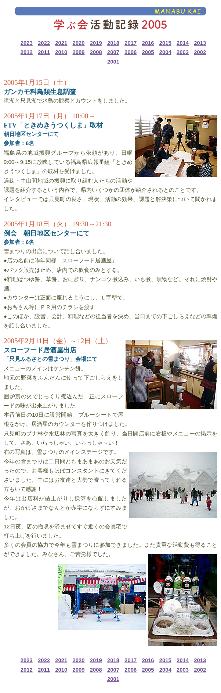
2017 (130, 43)
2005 (148, 52)
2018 (113, 43)
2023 (27, 43)
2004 (165, 52)
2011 (44, 52)
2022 (44, 43)
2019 (96, 43)
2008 (96, 52)
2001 (113, 62)
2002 (200, 52)
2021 (61, 43)
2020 (78, 43)
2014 (183, 43)
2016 (148, 43)
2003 (183, 52)
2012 (27, 52)
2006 (130, 52)
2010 (61, 52)
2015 (165, 43)
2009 (78, 52)
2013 (200, 43)
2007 (113, 52)
